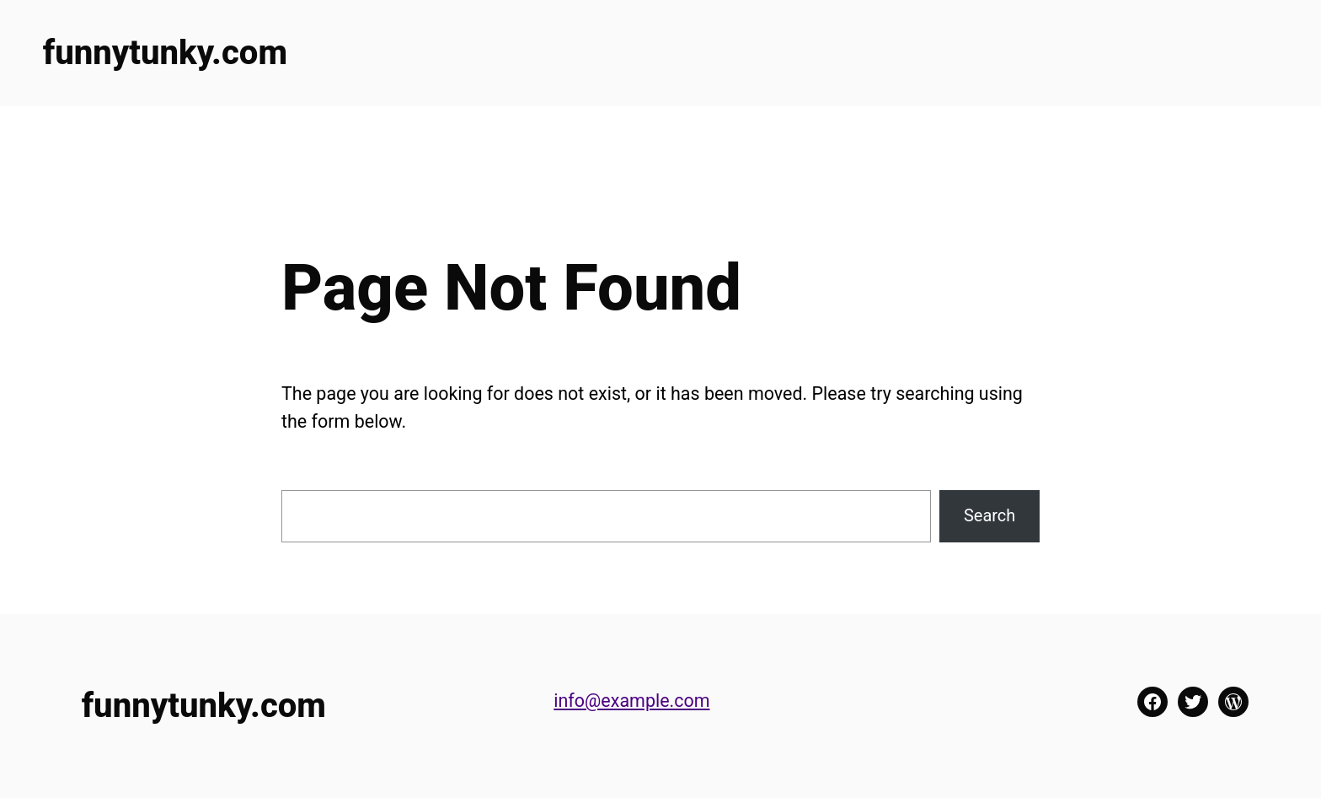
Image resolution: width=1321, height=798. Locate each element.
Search (989, 515)
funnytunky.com (165, 53)
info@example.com (631, 700)
